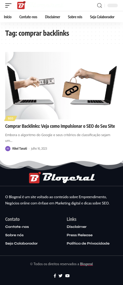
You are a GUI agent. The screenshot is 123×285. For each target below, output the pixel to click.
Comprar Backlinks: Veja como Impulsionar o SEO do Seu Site (60, 126)
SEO (10, 118)
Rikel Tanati (19, 148)
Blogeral (86, 264)
